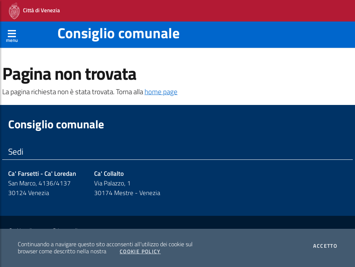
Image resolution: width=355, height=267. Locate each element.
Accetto (325, 245)
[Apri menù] (12, 34)
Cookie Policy (140, 251)
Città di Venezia (34, 11)
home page (161, 91)
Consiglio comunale (118, 33)
